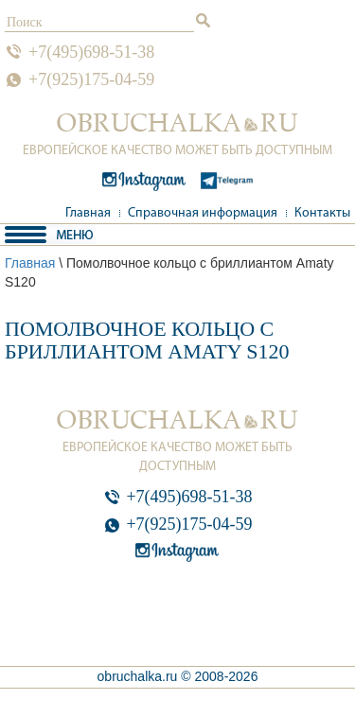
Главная (88, 213)
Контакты (322, 213)
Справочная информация (202, 213)
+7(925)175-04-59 (91, 79)
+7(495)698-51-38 (91, 52)
